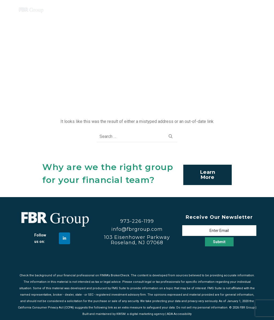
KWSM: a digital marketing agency (140, 314)
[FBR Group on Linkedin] (64, 238)
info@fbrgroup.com (137, 229)
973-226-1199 (137, 221)
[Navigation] (249, 9)
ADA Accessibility (179, 314)
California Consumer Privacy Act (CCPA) (46, 307)
